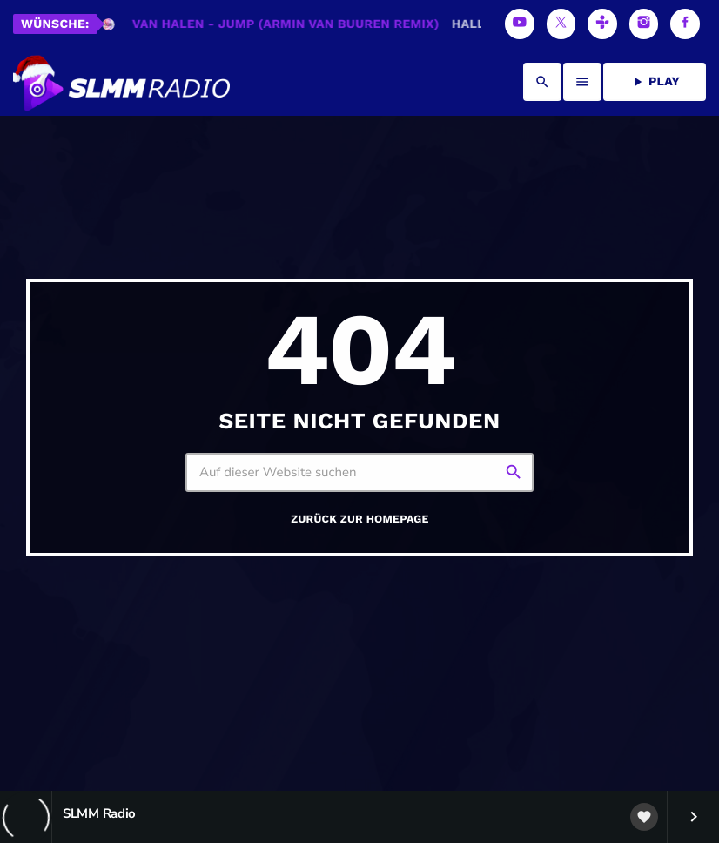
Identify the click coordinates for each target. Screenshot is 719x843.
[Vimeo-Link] (121, 81)
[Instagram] (644, 24)
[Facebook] (685, 24)
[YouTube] (519, 24)
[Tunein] (602, 24)
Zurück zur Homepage (359, 519)
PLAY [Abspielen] (654, 82)
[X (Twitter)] (561, 24)
